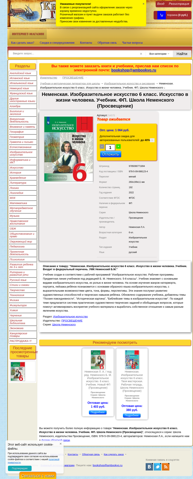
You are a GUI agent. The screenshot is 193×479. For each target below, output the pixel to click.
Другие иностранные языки (22, 100)
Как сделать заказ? (22, 42)
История (15, 172)
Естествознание (21, 147)
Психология (17, 259)
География (16, 131)
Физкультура (18, 305)
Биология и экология (17, 112)
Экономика (16, 328)
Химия (14, 310)
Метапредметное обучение (21, 209)
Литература (18, 182)
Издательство (48, 77)
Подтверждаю (20, 468)
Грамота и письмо (21, 141)
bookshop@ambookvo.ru (133, 70)
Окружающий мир (21, 241)
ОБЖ (13, 228)
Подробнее (98, 412)
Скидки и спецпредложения (57, 42)
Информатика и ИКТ (20, 161)
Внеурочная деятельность (19, 120)
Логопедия (16, 192)
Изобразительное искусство (21, 153)
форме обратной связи (55, 440)
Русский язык (18, 279)
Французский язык (21, 93)
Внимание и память (22, 126)
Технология (17, 295)
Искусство (16, 167)
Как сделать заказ (114, 454)
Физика (14, 300)
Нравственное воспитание (19, 222)
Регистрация (179, 3)
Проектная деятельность (19, 253)
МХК (12, 197)
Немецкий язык (19, 88)
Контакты (86, 42)
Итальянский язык (21, 83)
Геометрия (17, 136)
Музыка (14, 215)
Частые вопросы (132, 42)
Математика (18, 203)
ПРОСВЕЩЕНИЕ (73, 77)
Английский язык (20, 73)
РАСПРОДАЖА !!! (20, 340)
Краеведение (18, 177)
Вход (160, 3)
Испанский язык (20, 78)
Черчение (16, 315)
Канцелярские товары (18, 334)
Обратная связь (107, 42)
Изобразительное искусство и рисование (129, 83)
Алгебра (15, 106)
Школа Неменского (64, 324)
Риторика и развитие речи (19, 273)
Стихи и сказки (19, 284)
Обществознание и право (22, 235)
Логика (14, 187)
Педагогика (17, 246)
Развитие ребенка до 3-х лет (21, 266)
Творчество (17, 290)
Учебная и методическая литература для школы (70, 83)
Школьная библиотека (17, 322)
